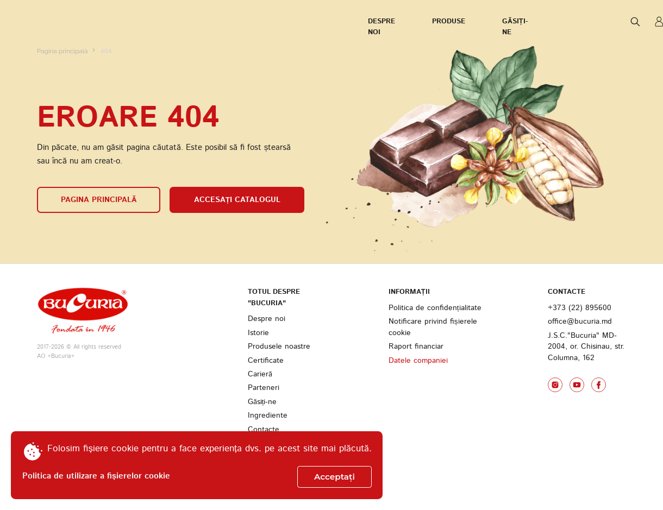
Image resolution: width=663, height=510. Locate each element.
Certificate (266, 412)
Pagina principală (63, 103)
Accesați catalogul (237, 252)
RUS (595, 21)
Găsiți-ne (202, 22)
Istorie (258, 384)
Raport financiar (416, 398)
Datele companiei (418, 412)
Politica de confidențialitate (435, 360)
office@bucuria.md (580, 373)
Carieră (260, 425)
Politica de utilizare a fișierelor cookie (96, 476)
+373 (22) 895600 (579, 360)
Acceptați (334, 476)
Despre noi (58, 22)
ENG (620, 21)
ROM (563, 21)
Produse (132, 22)
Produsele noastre (279, 398)
